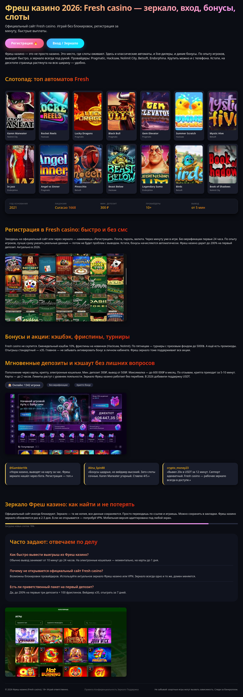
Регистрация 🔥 (24, 43)
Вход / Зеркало (65, 43)
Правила (89, 689)
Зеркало (122, 689)
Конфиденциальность (105, 689)
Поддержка (133, 689)
